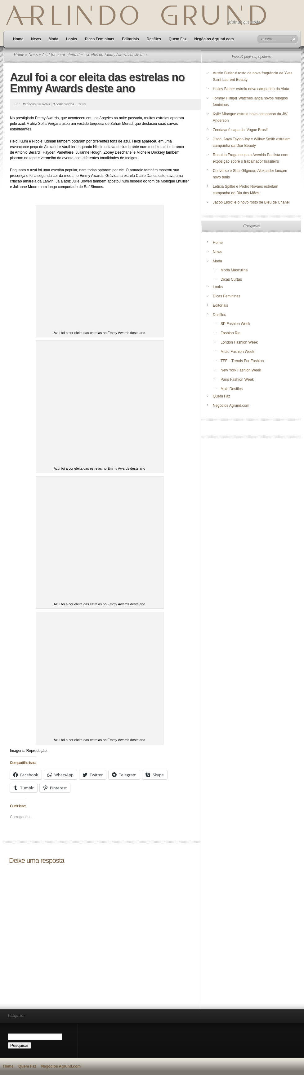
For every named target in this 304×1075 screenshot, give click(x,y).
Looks (71, 39)
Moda (53, 39)
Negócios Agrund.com (214, 39)
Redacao (29, 104)
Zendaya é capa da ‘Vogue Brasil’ (240, 130)
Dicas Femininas (99, 39)
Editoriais (130, 39)
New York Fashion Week (241, 370)
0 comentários (63, 104)
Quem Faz (177, 39)
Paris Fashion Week (237, 379)
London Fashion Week (239, 342)
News (36, 39)
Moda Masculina (234, 270)
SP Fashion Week (235, 324)
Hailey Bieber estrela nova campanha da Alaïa (251, 89)
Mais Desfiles (232, 389)
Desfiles (154, 39)
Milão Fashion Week (237, 351)
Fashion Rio (230, 333)
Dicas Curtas (231, 279)
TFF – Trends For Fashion (242, 361)
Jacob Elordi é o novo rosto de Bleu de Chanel (251, 202)
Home (18, 39)
